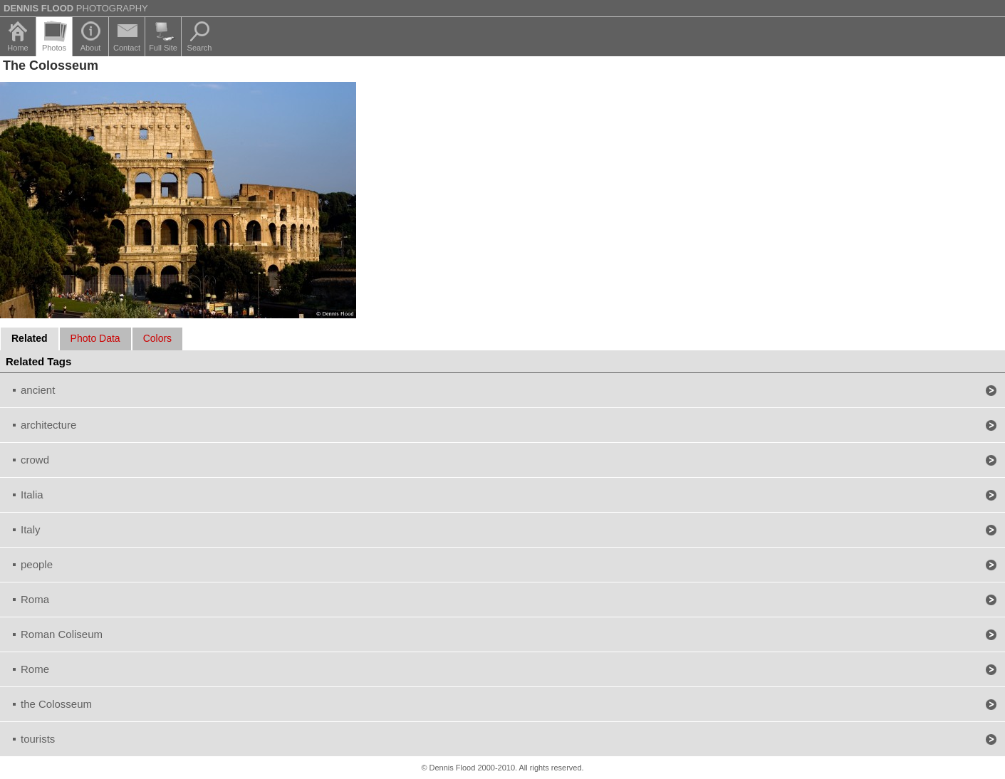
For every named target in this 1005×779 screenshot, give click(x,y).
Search (199, 47)
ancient (38, 390)
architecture (48, 425)
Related (29, 338)
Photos (54, 47)
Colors (157, 338)
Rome (35, 669)
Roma (35, 599)
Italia (32, 494)
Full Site (163, 47)
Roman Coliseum (62, 634)
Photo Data (95, 338)
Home (17, 47)
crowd (35, 460)
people (37, 564)
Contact (126, 47)
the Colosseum (56, 704)
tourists (38, 739)
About (90, 47)
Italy (31, 529)
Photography (76, 8)
